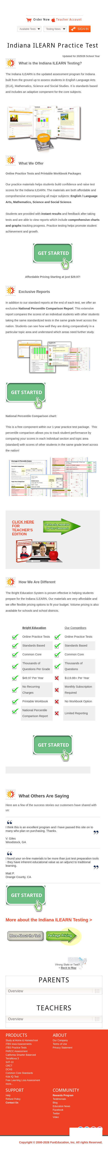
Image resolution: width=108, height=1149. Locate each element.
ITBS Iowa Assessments (19, 1044)
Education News (61, 1106)
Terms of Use (60, 1044)
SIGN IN (83, 29)
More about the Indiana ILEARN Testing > (49, 919)
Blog (55, 1102)
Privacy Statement (62, 1047)
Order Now (41, 19)
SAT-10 (9, 1062)
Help (8, 1095)
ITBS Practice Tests (16, 1047)
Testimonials (59, 1099)
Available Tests (28, 29)
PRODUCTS (16, 1035)
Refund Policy (13, 1099)
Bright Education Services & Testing (54, 7)
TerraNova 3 (12, 1058)
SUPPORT (15, 1090)
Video (56, 1117)
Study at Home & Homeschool (22, 1040)
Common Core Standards (19, 1073)
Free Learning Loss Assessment (23, 1080)
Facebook (58, 1110)
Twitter (56, 1113)
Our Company (60, 1040)
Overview (15, 991)
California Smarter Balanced (21, 1055)
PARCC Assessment (17, 1051)
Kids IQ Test (12, 1076)
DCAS (9, 1069)
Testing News (53, 29)
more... (9, 1084)
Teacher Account (69, 19)
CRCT (9, 1065)
